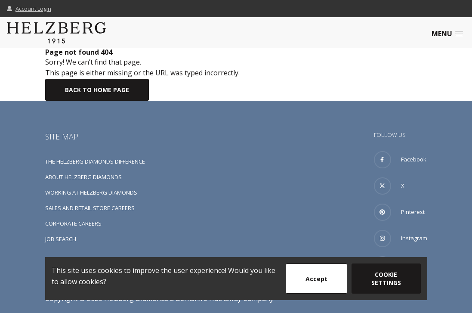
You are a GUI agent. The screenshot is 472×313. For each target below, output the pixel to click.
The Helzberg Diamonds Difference (95, 161)
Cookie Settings (386, 278)
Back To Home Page (97, 90)
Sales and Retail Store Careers (90, 208)
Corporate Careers (73, 223)
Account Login (29, 8)
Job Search (60, 239)
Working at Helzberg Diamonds (91, 192)
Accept (316, 279)
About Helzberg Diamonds (83, 177)
